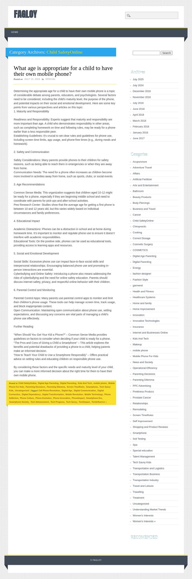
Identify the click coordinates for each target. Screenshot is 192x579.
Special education (143, 450)
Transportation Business (146, 474)
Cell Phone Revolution (49, 390)
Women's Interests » (144, 521)
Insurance (138, 326)
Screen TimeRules (75, 387)
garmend (138, 285)
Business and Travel (144, 208)
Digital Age (67, 390)
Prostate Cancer (142, 397)
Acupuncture (140, 161)
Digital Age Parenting (48, 383)
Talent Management (144, 456)
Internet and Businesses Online (150, 332)
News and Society (143, 362)
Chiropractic (139, 226)
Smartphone (92, 387)
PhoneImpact (78, 398)
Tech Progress (57, 402)
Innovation (138, 315)
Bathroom (138, 191)
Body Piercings (141, 202)
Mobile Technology (94, 394)
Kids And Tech (85, 383)
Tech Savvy (71, 402)
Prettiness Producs (143, 391)
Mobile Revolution (74, 394)
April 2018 (138, 114)
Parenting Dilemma (56, 387)
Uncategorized (22, 390)
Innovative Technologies (146, 320)
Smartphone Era (94, 398)
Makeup (137, 344)
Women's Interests (143, 515)
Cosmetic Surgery (143, 244)
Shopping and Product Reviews (150, 427)
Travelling (138, 491)
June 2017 (139, 138)
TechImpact (84, 402)
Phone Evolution (43, 398)
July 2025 (138, 79)
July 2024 (138, 85)
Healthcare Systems (144, 297)
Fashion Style (140, 279)
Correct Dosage (141, 238)
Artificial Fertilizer (142, 179)
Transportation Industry (146, 480)
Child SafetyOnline (27, 383)
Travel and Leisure (143, 485)
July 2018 (138, 102)
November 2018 (142, 97)
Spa (135, 444)
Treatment (138, 497)
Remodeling (139, 409)
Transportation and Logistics (148, 468)
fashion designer (142, 273)
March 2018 (139, 120)
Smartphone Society (19, 402)
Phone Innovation (61, 398)
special (50, 79)
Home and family (142, 303)
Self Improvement (143, 421)
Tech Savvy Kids (142, 462)
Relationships (140, 403)
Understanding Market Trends (149, 509)
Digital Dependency (31, 394)
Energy (137, 267)
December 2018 (142, 91)
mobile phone (100, 383)
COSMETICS (140, 250)
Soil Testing (139, 438)
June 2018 (139, 108)
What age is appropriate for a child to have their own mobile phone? (63, 71)
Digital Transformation (53, 394)
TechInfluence (98, 402)
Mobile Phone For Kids (145, 356)
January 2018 (140, 132)
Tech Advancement (40, 402)
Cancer (137, 214)
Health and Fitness (143, 291)
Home (14, 32)
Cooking (137, 232)
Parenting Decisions (35, 387)
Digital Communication (85, 390)
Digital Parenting (68, 383)
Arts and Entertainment (146, 185)
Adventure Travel (142, 167)
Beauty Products (142, 197)
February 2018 (141, 126)
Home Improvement (144, 309)
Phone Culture (27, 398)
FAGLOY (25, 14)
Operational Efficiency (145, 368)
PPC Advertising (142, 385)
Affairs (136, 173)
